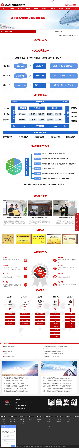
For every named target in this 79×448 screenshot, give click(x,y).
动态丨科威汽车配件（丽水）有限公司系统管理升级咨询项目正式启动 (56, 378)
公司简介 (3, 419)
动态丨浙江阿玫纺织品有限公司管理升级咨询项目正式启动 (54, 390)
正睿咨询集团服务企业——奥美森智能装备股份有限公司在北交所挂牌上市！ (57, 386)
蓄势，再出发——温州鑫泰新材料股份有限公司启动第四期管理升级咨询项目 (57, 380)
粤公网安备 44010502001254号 (49, 446)
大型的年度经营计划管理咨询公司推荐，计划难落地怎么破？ (15, 386)
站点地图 (64, 446)
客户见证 (44, 8)
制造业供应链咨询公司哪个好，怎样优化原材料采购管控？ (15, 390)
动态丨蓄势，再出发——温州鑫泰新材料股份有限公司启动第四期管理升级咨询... (58, 388)
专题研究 (59, 421)
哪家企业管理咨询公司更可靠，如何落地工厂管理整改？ (14, 383)
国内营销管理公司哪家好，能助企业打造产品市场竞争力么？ (15, 377)
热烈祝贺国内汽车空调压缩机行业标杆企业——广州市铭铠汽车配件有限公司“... (58, 382)
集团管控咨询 (12, 423)
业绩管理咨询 (12, 419)
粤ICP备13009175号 (59, 446)
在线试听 (48, 426)
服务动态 (30, 419)
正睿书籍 (59, 419)
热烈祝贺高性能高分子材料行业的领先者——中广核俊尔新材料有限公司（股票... (58, 383)
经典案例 (30, 421)
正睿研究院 (60, 8)
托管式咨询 (22, 421)
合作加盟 (69, 1)
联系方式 (68, 419)
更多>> (36, 357)
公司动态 (3, 421)
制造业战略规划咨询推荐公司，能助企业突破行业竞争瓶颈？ (15, 388)
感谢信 (39, 421)
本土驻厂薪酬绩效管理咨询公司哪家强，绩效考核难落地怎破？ (16, 378)
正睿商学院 (52, 8)
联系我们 (68, 8)
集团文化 (3, 423)
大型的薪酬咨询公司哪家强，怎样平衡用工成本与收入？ (14, 380)
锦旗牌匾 (39, 419)
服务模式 (28, 8)
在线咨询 (74, 1)
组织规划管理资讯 (5, 343)
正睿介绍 (3, 416)
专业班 (48, 421)
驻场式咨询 (22, 419)
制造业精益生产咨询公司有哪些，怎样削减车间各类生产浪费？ (16, 391)
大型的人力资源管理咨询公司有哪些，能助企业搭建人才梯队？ (16, 382)
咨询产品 (20, 8)
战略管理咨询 (12, 421)
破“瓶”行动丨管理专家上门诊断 (49, 377)
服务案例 (36, 8)
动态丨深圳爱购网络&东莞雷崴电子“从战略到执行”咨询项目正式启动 (56, 391)
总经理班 (48, 419)
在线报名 (48, 428)
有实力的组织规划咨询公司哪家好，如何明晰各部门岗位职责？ (16, 385)
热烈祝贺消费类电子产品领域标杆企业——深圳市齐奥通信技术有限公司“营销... (58, 385)
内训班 (48, 423)
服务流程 (22, 423)
